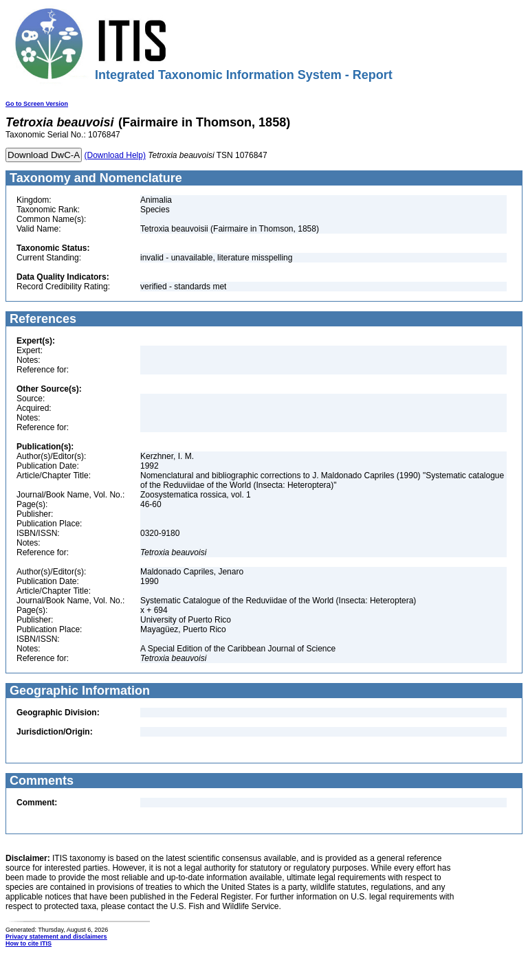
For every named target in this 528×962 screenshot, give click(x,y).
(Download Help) (115, 155)
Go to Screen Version (37, 103)
